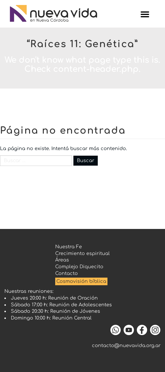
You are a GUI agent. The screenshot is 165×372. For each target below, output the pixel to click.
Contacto (66, 273)
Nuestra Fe (68, 246)
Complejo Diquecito (79, 266)
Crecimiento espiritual (82, 253)
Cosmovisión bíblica (81, 281)
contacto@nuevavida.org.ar (126, 345)
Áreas (62, 260)
